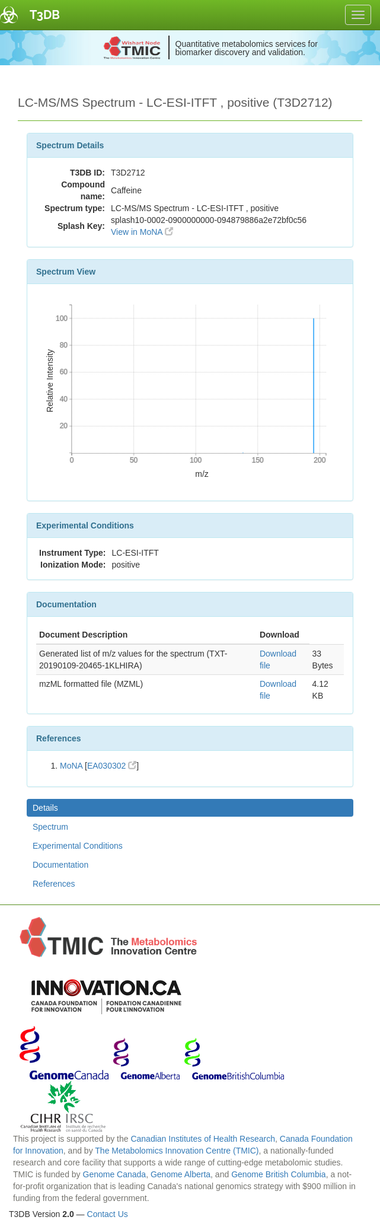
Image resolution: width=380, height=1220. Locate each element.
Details (45, 808)
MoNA (71, 765)
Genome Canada (114, 1174)
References (54, 883)
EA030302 (111, 765)
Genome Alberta (180, 1174)
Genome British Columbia (278, 1174)
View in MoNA (142, 232)
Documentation (60, 864)
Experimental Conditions (78, 846)
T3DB (45, 15)
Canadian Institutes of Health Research (202, 1138)
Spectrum (50, 827)
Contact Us (107, 1214)
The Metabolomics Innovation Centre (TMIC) (176, 1150)
